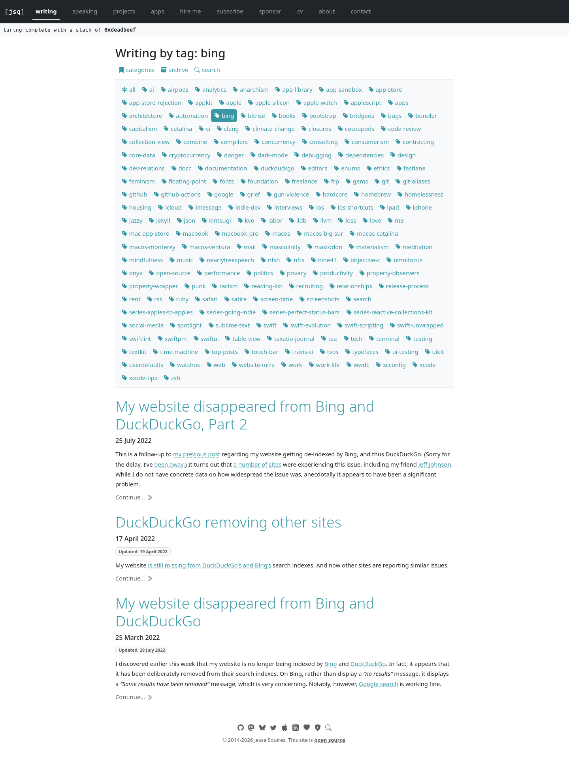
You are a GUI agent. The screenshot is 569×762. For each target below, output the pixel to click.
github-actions (177, 194)
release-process (404, 286)
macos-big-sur (319, 233)
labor (272, 220)
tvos (329, 351)
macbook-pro (237, 233)
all (129, 89)
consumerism (366, 142)
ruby (178, 299)
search (207, 70)
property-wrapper (150, 286)
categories (136, 70)
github (134, 194)
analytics (210, 89)
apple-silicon (269, 102)
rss (154, 299)
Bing (330, 663)
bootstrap (319, 115)
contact (360, 11)
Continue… (134, 497)
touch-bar (261, 351)
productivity (332, 273)
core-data (138, 155)
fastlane (411, 168)
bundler (422, 115)
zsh (172, 378)
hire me (190, 11)
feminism (138, 181)
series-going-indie (227, 312)
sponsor (270, 11)
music (181, 260)
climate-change (269, 128)
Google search (378, 684)
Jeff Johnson (434, 464)
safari (206, 299)
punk (194, 286)
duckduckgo (273, 168)
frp (331, 181)
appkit (200, 102)
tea (329, 338)
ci (204, 128)
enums (346, 168)
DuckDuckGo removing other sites (228, 522)
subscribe (230, 11)
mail (246, 247)
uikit (434, 351)
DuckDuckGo (368, 663)
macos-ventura (206, 247)
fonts (223, 181)
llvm (322, 220)
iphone (418, 207)
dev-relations (143, 168)
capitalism (139, 128)
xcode (424, 365)
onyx (132, 273)
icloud (170, 207)
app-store (385, 89)
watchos (185, 365)
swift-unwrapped (416, 325)
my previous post (196, 454)
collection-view (146, 142)
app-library (294, 89)
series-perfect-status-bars (300, 312)
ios (316, 207)
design (403, 155)
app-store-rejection (151, 102)
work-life (324, 365)
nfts (295, 260)
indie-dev (244, 207)
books (283, 115)
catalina (177, 128)
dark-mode (269, 155)
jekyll (159, 220)
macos (277, 233)
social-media (143, 325)
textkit (134, 351)
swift (266, 325)
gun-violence (287, 194)
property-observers (389, 273)
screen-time (273, 299)
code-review (401, 128)
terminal (384, 338)
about (327, 11)
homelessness (420, 194)
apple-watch (316, 102)
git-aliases (412, 181)
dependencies (361, 155)
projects (124, 11)
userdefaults (142, 365)
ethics (378, 168)
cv (300, 11)
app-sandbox (340, 89)
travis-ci (299, 351)
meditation (414, 247)
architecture (142, 115)
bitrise (252, 115)
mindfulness (142, 260)
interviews (284, 207)
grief (250, 194)
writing (46, 11)
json (186, 220)
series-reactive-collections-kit (389, 312)
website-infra (253, 365)
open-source (169, 273)
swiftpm (172, 338)
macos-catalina (373, 233)
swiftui (206, 338)
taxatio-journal (291, 338)
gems (356, 181)
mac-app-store (145, 233)
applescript (362, 102)
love (371, 220)
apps (157, 11)
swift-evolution (307, 325)
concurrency (274, 142)
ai (148, 89)
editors (314, 168)
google (220, 194)
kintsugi (216, 220)
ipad (389, 207)
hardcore (331, 194)
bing (224, 115)
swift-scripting (360, 325)
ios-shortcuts (351, 207)
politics (259, 273)
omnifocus (404, 260)
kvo (245, 220)
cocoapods (356, 128)
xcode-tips (139, 378)
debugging (313, 155)
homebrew (372, 194)
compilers (230, 142)
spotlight (186, 325)
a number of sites (257, 464)
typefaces (362, 351)
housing (136, 207)
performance (218, 273)
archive (174, 70)
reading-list (263, 286)
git (381, 181)
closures (316, 128)
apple (230, 102)
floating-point (183, 181)
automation (188, 115)
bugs (391, 115)
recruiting (306, 286)
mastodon (325, 247)
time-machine (175, 351)
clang (228, 128)
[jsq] (14, 11)
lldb (298, 220)
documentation (222, 168)
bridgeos (358, 115)
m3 (395, 220)
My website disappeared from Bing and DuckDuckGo (245, 611)
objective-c (361, 260)
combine (191, 142)
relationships (350, 286)
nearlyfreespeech (226, 260)
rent (131, 299)
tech (353, 338)
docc (181, 168)
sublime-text (229, 325)
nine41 (324, 260)
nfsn (270, 260)
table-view (242, 338)
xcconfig (390, 365)
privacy (292, 273)
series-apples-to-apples (157, 312)
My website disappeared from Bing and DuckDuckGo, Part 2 (245, 414)
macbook (191, 233)
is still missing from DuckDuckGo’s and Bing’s (209, 565)
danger (230, 155)
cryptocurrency (186, 155)
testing (419, 338)
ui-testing (401, 351)
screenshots (319, 299)
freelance (300, 181)
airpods (174, 89)
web (215, 365)
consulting (320, 142)
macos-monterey (148, 247)
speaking (85, 11)
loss (347, 220)
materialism (368, 247)
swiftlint (136, 338)
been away (168, 464)
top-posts (221, 351)
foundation (259, 181)
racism (224, 286)
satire (235, 299)
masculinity (281, 247)
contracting (414, 142)
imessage (205, 207)
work (291, 365)
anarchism (250, 89)
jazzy (132, 220)
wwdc (357, 365)
